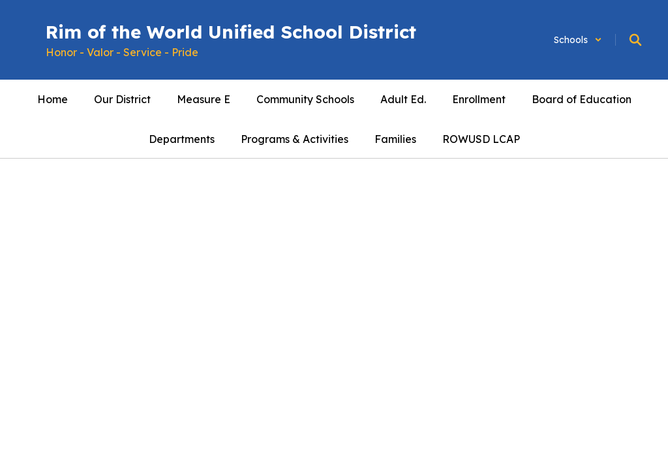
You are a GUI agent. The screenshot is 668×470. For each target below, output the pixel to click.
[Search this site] (635, 39)
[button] (578, 40)
